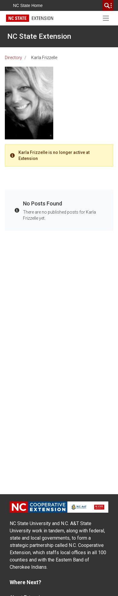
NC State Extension (39, 36)
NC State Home (28, 5)
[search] (108, 5)
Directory (13, 57)
